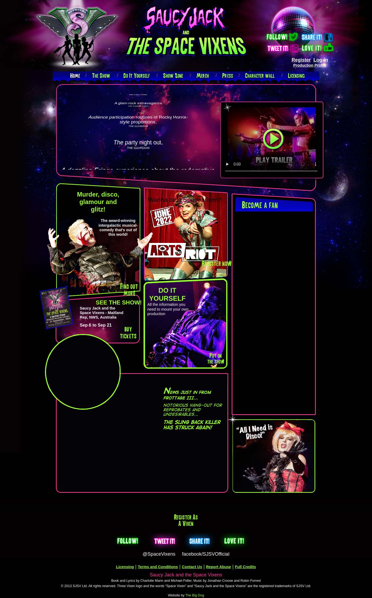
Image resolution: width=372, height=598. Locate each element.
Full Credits (245, 567)
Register (301, 60)
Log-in (320, 60)
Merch (203, 75)
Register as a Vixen (186, 520)
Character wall (260, 75)
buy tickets (128, 332)
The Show (101, 75)
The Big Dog (194, 595)
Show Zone (173, 75)
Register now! (216, 263)
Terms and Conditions (158, 567)
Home (75, 75)
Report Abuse (218, 567)
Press (227, 75)
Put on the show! (215, 358)
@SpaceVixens (159, 554)
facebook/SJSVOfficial (206, 554)
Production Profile (309, 65)
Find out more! (129, 289)
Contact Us (192, 567)
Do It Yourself (137, 75)
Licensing (296, 75)
